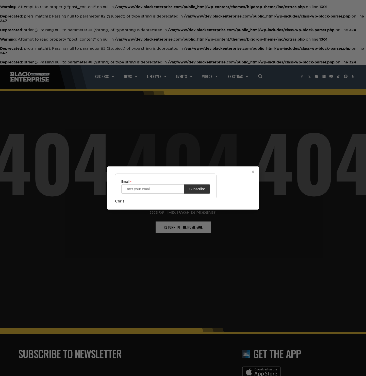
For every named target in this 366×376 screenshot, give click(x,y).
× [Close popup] (253, 172)
